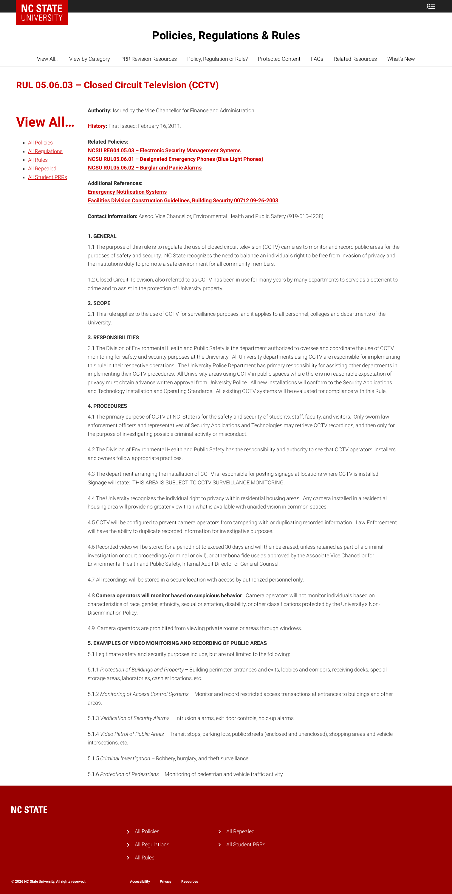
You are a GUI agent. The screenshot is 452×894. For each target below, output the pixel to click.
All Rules (38, 160)
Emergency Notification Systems (127, 192)
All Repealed (42, 168)
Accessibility (140, 881)
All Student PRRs (47, 177)
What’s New (401, 59)
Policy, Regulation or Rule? (217, 59)
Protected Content (279, 59)
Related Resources (355, 59)
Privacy (165, 881)
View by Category (89, 59)
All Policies (40, 142)
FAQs (317, 59)
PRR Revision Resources (148, 59)
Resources (189, 881)
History (97, 126)
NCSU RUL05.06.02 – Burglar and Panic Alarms (145, 167)
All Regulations (45, 151)
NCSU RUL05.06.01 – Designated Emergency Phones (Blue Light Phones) (175, 159)
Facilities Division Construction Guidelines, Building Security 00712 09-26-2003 (183, 200)
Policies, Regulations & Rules (226, 35)
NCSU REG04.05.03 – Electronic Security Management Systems (165, 150)
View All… (48, 59)
